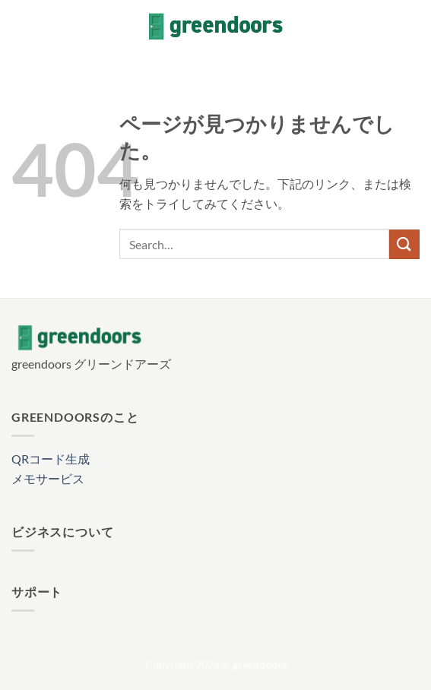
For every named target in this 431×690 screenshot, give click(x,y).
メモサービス (47, 478)
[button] (20, 26)
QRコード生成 (50, 458)
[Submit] (404, 244)
